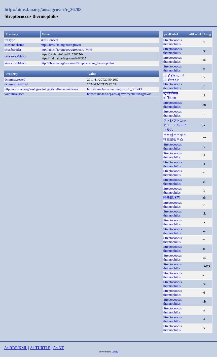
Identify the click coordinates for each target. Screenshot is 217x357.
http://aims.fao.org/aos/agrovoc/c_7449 (66, 49)
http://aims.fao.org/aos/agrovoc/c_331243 (114, 89)
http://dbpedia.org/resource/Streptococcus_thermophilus (77, 63)
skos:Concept (49, 40)
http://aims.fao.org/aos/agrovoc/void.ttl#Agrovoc (119, 94)
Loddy (115, 351)
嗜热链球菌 (171, 197)
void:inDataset (14, 94)
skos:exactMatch (15, 56)
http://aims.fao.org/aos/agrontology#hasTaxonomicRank (41, 89)
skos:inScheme (14, 45)
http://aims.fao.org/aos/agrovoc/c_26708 (43, 9)
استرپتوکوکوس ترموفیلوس (173, 77)
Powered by (105, 351)
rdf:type (10, 40)
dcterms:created (15, 79)
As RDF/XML (15, 348)
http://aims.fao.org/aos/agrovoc (61, 45)
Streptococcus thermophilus (172, 42)
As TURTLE (40, 348)
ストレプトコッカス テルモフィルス (174, 125)
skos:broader (13, 49)
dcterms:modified (16, 84)
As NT (58, 348)
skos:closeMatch (15, 63)
